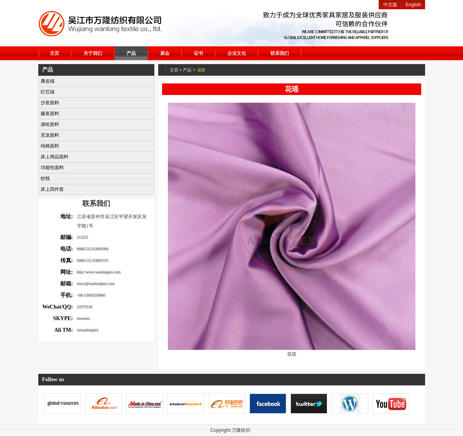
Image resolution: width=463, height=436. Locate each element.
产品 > (189, 70)
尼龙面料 (50, 135)
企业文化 (236, 53)
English (413, 4)
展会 (164, 53)
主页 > (176, 70)
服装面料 (50, 113)
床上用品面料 (54, 156)
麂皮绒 (48, 81)
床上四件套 (52, 189)
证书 (198, 53)
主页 (54, 53)
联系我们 (279, 53)
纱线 (45, 178)
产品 (131, 53)
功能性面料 (52, 167)
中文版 (390, 4)
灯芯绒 (48, 92)
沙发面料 (50, 102)
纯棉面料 (50, 146)
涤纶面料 (50, 124)
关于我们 (93, 53)
